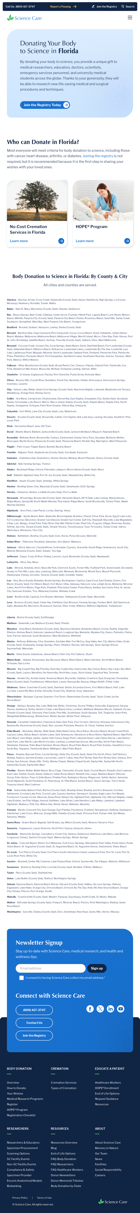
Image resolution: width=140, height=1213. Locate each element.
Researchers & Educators (23, 1142)
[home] (24, 17)
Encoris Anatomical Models (24, 1180)
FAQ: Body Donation (63, 1159)
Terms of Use (44, 1197)
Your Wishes (15, 1093)
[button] (129, 17)
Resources (102, 1104)
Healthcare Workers (108, 1082)
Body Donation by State (66, 1186)
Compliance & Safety (20, 1169)
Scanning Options (18, 1153)
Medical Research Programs (25, 1099)
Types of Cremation (63, 1088)
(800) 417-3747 (34, 1010)
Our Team (101, 1153)
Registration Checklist (21, 1115)
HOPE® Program (17, 1109)
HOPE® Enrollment (107, 1088)
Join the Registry (34, 1035)
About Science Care (108, 1142)
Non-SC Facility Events (21, 1164)
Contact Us (34, 1023)
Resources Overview (64, 1142)
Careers (100, 1175)
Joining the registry (98, 156)
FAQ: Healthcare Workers (67, 1169)
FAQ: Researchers (62, 1164)
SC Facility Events (18, 1159)
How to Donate (16, 1088)
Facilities (100, 1164)
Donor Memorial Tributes (67, 1180)
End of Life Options (107, 1093)
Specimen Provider (19, 1175)
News (98, 1159)
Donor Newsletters (63, 1175)
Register (12, 1104)
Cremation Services (64, 1082)
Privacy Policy (20, 1197)
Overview (13, 1082)
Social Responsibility (108, 1169)
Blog (54, 1148)
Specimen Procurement (22, 1148)
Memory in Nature (106, 1148)
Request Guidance (106, 1099)
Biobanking (14, 1186)
